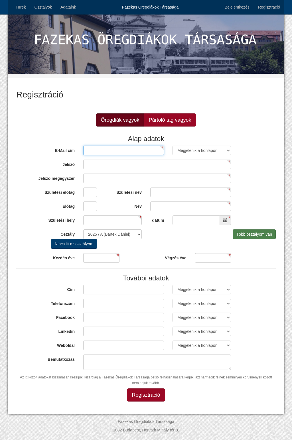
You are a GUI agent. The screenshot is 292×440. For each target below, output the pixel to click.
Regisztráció (269, 7)
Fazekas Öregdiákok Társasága (150, 7)
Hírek (21, 7)
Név (138, 206)
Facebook (65, 317)
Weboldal (66, 345)
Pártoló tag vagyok (170, 120)
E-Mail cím (65, 150)
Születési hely (61, 220)
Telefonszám (63, 303)
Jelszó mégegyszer (56, 178)
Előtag (68, 206)
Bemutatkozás (61, 359)
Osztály (67, 234)
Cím (71, 289)
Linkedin (66, 331)
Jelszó (68, 164)
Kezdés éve (64, 258)
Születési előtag (59, 192)
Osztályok (43, 7)
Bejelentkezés (237, 7)
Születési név (129, 192)
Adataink (68, 7)
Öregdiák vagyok (120, 120)
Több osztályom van (254, 234)
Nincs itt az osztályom (74, 244)
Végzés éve (175, 258)
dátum (158, 220)
